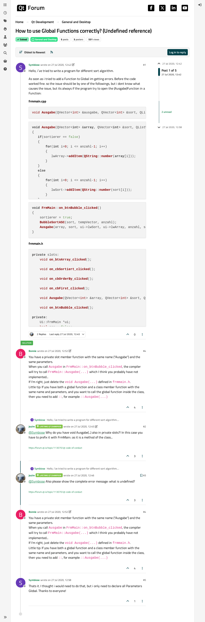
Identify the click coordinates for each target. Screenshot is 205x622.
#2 (144, 426)
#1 (144, 65)
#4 (144, 351)
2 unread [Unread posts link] (167, 112)
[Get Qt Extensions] (5, 61)
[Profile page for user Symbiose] (20, 67)
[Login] (199, 5)
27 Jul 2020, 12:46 (84, 475)
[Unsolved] (5, 69)
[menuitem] (199, 5)
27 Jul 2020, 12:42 (61, 65)
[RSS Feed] (52, 52)
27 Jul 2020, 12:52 (58, 351)
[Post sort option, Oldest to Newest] (32, 52)
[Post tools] (142, 334)
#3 (144, 475)
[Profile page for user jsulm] (20, 429)
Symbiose (34, 65)
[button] (5, 617)
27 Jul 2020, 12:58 (61, 580)
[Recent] (5, 13)
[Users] (5, 37)
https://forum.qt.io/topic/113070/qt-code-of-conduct (55, 448)
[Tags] (5, 21)
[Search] (5, 53)
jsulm (32, 426)
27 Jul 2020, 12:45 (84, 426)
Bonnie (32, 351)
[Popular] (5, 29)
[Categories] (5, 5)
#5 (144, 580)
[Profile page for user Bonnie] (20, 353)
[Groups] (5, 45)
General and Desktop (44, 39)
